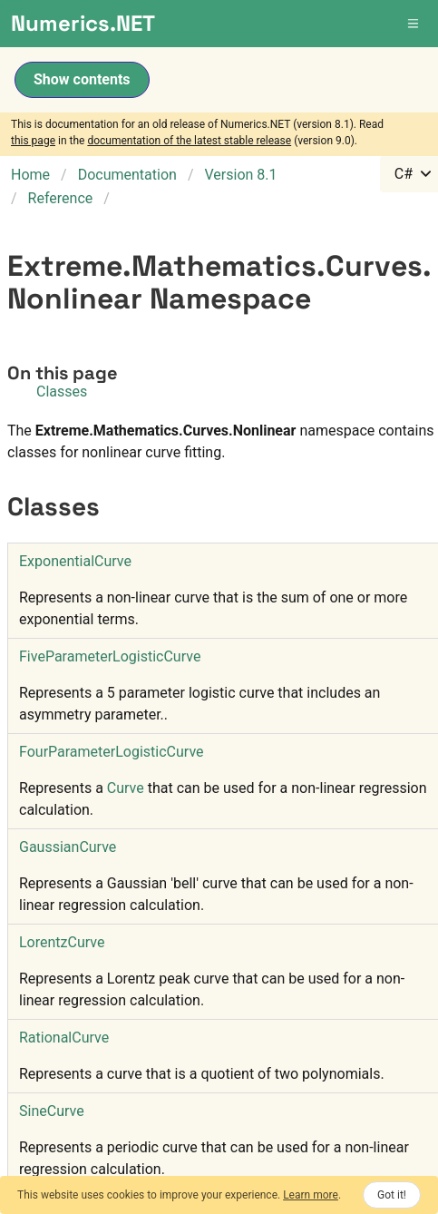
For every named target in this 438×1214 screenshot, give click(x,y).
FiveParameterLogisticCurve (109, 656)
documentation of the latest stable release (189, 140)
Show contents (82, 79)
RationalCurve (64, 1037)
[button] (414, 23)
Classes (61, 391)
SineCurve (51, 1111)
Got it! (391, 1195)
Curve (125, 788)
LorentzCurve (61, 942)
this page (33, 140)
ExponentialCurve (75, 561)
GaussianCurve (67, 847)
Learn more (310, 1195)
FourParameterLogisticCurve (111, 751)
